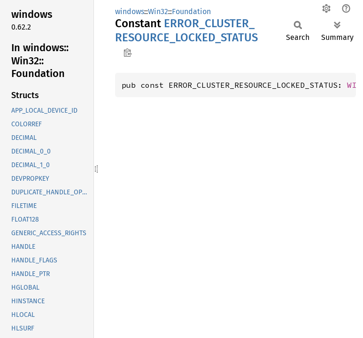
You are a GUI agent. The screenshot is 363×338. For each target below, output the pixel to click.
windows (129, 11)
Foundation (191, 11)
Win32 (158, 11)
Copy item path (127, 53)
